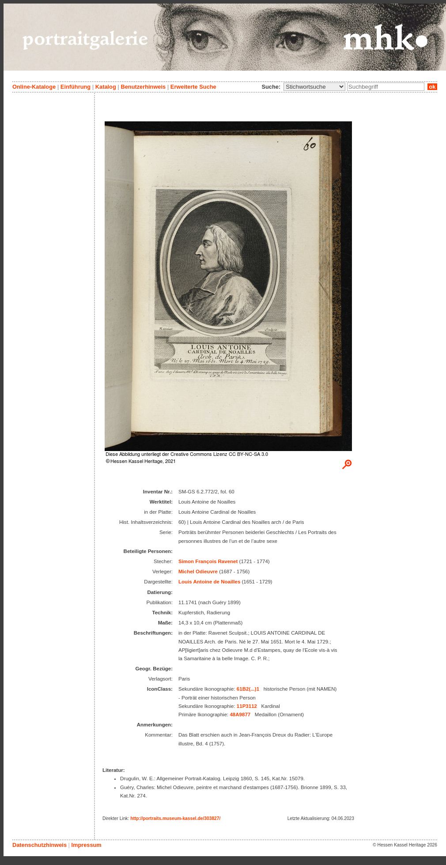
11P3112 (247, 706)
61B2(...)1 (248, 689)
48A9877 (240, 714)
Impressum (86, 845)
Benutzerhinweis (143, 86)
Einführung (75, 86)
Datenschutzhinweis (39, 845)
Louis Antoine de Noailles (209, 581)
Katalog (105, 86)
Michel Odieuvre (198, 571)
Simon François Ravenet (208, 561)
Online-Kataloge (34, 86)
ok (432, 86)
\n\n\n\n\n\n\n (314, 87)
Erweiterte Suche (193, 86)
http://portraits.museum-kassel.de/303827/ (175, 818)
